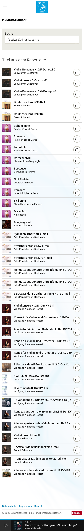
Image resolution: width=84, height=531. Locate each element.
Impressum (25, 506)
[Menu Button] (5, 7)
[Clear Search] (76, 42)
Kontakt (39, 506)
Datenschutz (9, 506)
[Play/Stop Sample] (77, 72)
